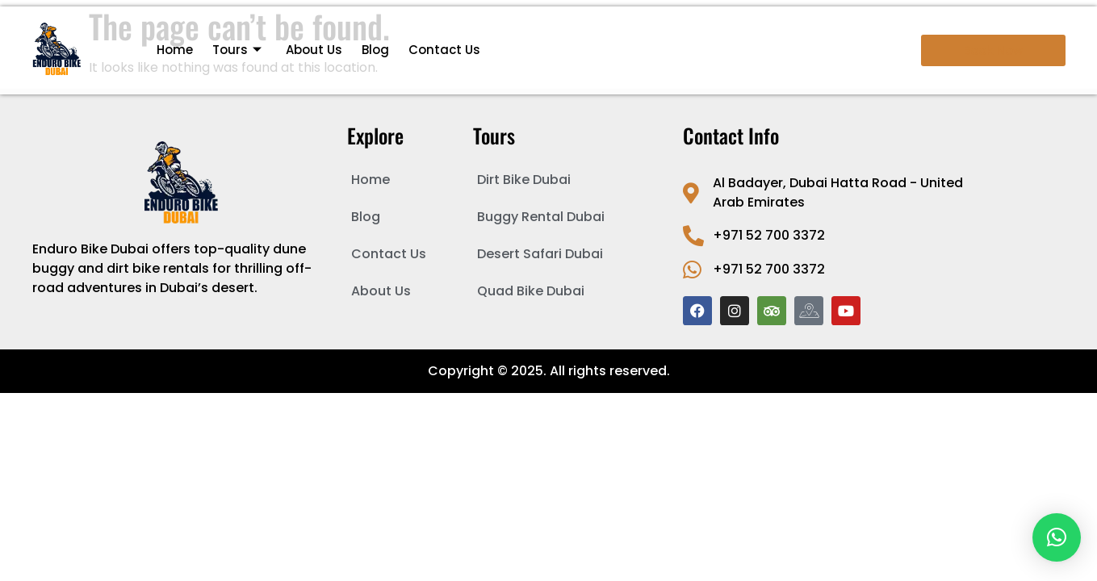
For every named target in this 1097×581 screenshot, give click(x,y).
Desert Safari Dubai (540, 254)
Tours (237, 49)
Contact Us (444, 49)
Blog (375, 49)
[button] (1056, 537)
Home (175, 49)
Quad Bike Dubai (530, 291)
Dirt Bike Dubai (524, 179)
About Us (314, 49)
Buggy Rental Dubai (541, 216)
